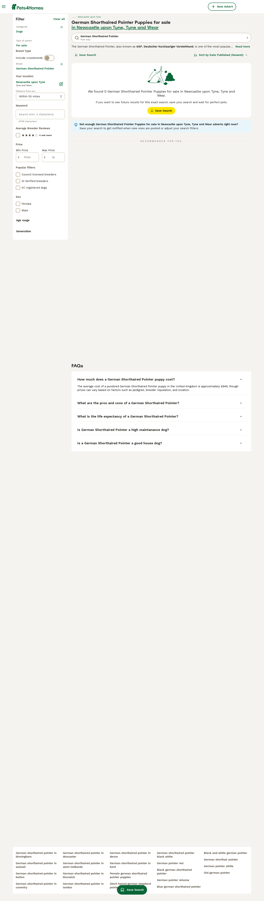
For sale (24, 115)
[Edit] (61, 243)
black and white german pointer (225, 853)
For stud (24, 124)
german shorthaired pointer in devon (130, 854)
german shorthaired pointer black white (175, 854)
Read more (242, 112)
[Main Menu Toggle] (3, 6)
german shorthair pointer (221, 859)
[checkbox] (18, 163)
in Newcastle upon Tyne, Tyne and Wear (115, 93)
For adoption (46, 115)
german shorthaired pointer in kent (130, 865)
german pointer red (170, 863)
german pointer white (218, 866)
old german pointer (217, 872)
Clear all (59, 85)
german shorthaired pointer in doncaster (83, 854)
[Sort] (220, 121)
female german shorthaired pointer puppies (128, 875)
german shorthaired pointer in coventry (36, 885)
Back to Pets (24, 92)
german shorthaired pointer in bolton (36, 875)
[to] (53, 317)
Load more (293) (53, 228)
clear (61, 145)
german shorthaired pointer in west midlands (83, 865)
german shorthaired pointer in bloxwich (83, 875)
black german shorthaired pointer (174, 871)
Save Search (85, 121)
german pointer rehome (173, 880)
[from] (27, 317)
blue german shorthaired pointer (179, 886)
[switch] (49, 138)
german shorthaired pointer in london (83, 885)
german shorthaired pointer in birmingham (36, 854)
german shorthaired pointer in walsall (36, 865)
